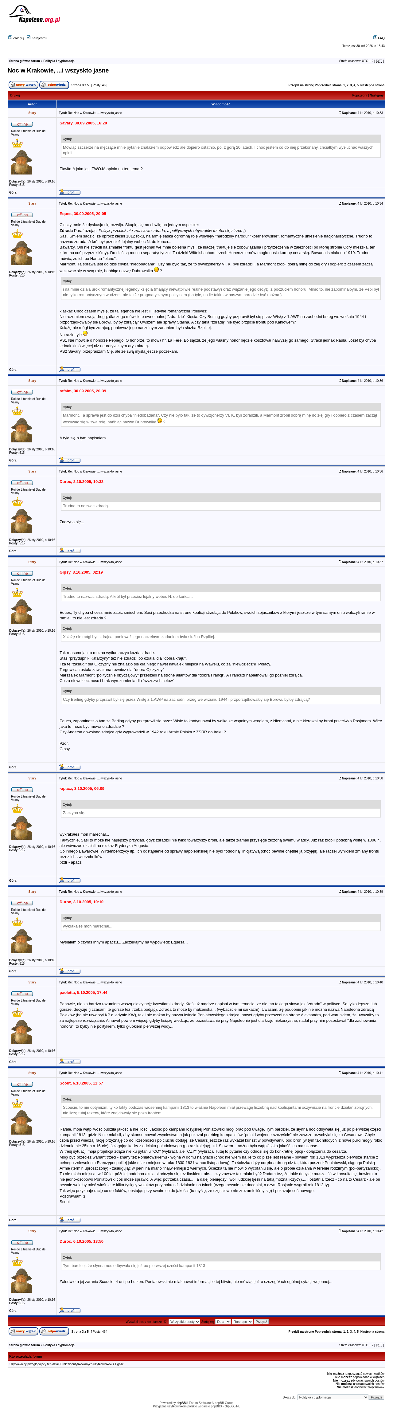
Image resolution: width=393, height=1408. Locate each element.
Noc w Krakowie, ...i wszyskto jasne (58, 70)
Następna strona (372, 85)
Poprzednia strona (328, 85)
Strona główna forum (24, 61)
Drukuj (15, 95)
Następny (376, 95)
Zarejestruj (37, 38)
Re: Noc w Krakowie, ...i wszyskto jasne (95, 113)
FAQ (379, 38)
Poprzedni (359, 95)
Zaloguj (16, 38)
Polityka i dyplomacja (59, 61)
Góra (12, 192)
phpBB (181, 1403)
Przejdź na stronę (301, 85)
